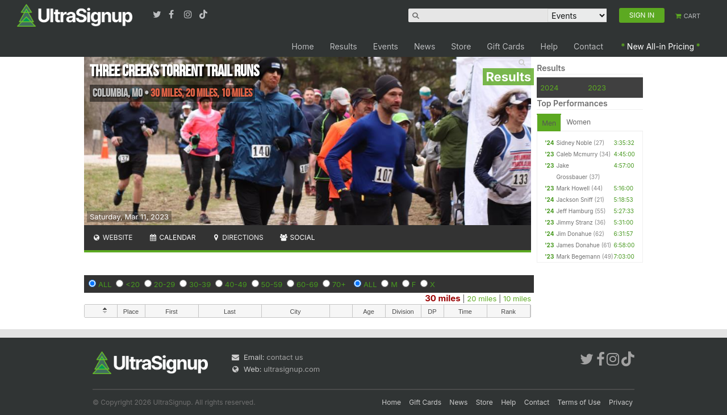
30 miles (443, 298)
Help (549, 46)
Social (297, 237)
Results (343, 46)
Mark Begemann (578, 256)
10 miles (517, 298)
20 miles (481, 298)
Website (112, 237)
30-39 (200, 284)
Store (461, 46)
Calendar (172, 237)
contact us (284, 357)
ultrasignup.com (292, 369)
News (424, 46)
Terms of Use (579, 402)
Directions (237, 237)
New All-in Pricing (660, 46)
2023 (597, 87)
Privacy (621, 402)
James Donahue (577, 245)
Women (578, 122)
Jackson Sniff (574, 199)
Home (302, 46)
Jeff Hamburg (574, 211)
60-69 (307, 284)
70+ (339, 284)
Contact (588, 46)
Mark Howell (573, 188)
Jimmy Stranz (574, 222)
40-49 (236, 284)
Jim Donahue (573, 233)
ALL (105, 284)
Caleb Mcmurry (577, 154)
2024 (549, 87)
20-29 (165, 284)
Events (385, 46)
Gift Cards (505, 46)
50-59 (272, 284)
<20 (133, 284)
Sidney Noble (574, 142)
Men (549, 123)
